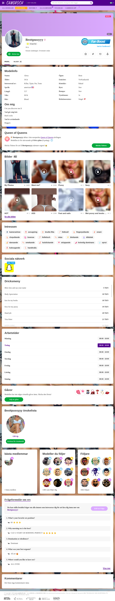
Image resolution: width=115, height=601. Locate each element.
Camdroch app (71, 8)
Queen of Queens (47, 137)
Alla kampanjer (46, 8)
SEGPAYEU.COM (41, 593)
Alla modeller (7, 8)
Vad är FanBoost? (103, 46)
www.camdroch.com (19, 593)
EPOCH (32, 593)
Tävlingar (58, 8)
